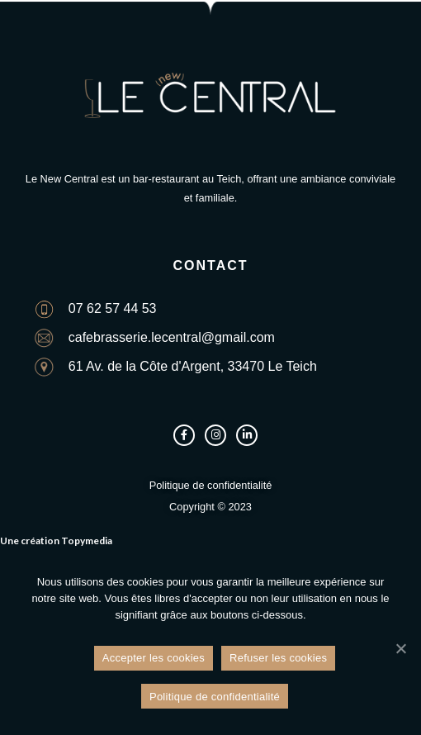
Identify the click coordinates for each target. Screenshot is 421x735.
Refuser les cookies (278, 658)
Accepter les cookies (153, 658)
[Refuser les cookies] (400, 648)
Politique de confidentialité (214, 696)
